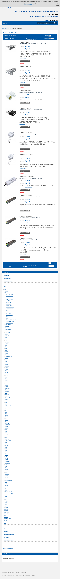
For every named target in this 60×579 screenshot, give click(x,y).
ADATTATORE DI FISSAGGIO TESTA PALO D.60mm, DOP (33, 68)
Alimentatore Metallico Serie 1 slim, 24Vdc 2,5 (30, 239)
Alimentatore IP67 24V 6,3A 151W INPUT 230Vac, (31, 178)
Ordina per (46, 38)
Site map (4, 575)
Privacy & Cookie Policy (21, 572)
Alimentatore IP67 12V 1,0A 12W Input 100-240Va (31, 134)
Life (10, 28)
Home (3, 28)
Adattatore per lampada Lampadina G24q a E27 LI (31, 92)
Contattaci (33, 575)
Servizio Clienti (11, 572)
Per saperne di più (23, 58)
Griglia (13, 38)
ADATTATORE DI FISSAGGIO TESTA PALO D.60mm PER (33, 43)
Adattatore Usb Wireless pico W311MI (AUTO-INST (31, 109)
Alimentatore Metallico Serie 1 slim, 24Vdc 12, (30, 196)
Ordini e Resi (27, 575)
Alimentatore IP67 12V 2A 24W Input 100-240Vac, (31, 156)
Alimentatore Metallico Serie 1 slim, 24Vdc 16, (30, 217)
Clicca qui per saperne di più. (30, 4)
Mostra (46, 35)
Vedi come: (6, 38)
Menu (5, 23)
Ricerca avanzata (19, 575)
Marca (6, 28)
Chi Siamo (4, 572)
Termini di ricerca (10, 575)
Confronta (22, 63)
